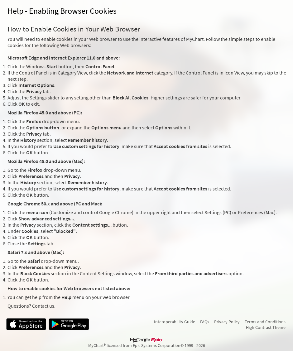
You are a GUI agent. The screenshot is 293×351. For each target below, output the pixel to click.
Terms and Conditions (265, 322)
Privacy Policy (227, 322)
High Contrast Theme (266, 327)
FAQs (204, 322)
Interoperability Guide (174, 322)
